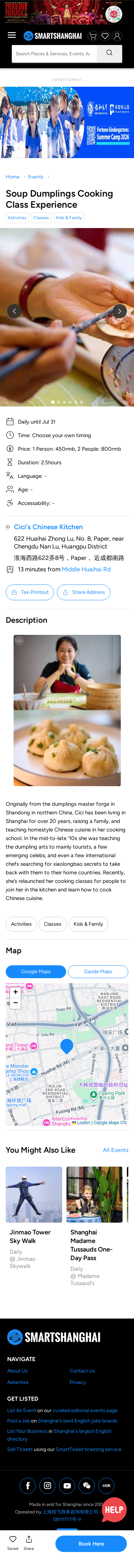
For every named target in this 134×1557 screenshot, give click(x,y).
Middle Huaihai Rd (86, 569)
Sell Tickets (20, 1449)
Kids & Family (69, 217)
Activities (17, 217)
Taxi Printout (30, 592)
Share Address (83, 592)
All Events (115, 1150)
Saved (12, 1548)
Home (13, 177)
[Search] (109, 53)
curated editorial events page (85, 1410)
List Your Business (27, 1431)
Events (36, 177)
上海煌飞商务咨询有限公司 (70, 1512)
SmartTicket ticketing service (88, 1449)
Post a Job (18, 1421)
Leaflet (81, 1122)
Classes (41, 217)
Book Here (91, 1544)
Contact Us (82, 1371)
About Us (17, 1371)
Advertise (18, 1382)
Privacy (78, 1382)
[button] (12, 1544)
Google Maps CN (110, 1122)
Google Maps (36, 972)
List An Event (21, 1410)
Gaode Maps (98, 972)
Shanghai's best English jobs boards (78, 1421)
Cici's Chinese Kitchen (48, 527)
